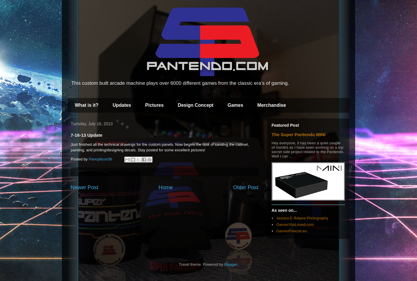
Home (166, 187)
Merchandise (271, 105)
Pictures (154, 105)
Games (235, 105)
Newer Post (84, 187)
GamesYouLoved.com (294, 224)
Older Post (245, 187)
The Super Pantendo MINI (299, 134)
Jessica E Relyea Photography (302, 218)
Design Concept (195, 105)
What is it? (87, 105)
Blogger (230, 264)
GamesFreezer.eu (291, 231)
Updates (122, 105)
